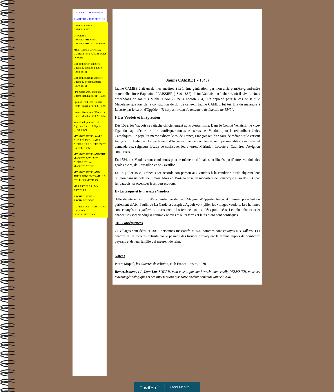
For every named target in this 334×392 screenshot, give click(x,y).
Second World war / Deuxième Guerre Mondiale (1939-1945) (90, 114)
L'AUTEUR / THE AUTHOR (89, 19)
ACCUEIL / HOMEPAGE (89, 12)
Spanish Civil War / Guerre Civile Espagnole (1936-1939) (89, 103)
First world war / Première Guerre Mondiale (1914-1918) (89, 93)
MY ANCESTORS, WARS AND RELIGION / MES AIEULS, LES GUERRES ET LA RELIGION (89, 142)
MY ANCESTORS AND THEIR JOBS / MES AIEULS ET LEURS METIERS (89, 176)
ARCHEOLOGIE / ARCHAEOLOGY (84, 198)
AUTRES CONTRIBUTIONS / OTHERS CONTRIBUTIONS (90, 210)
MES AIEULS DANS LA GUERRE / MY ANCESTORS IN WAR (90, 53)
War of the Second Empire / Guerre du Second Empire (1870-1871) (88, 81)
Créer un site (179, 387)
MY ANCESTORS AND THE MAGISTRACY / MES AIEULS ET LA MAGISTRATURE (89, 160)
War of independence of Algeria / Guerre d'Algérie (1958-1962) (87, 126)
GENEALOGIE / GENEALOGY (83, 27)
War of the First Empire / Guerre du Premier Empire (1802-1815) (88, 67)
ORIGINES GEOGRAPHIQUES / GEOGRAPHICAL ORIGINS (89, 39)
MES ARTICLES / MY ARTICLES (86, 188)
